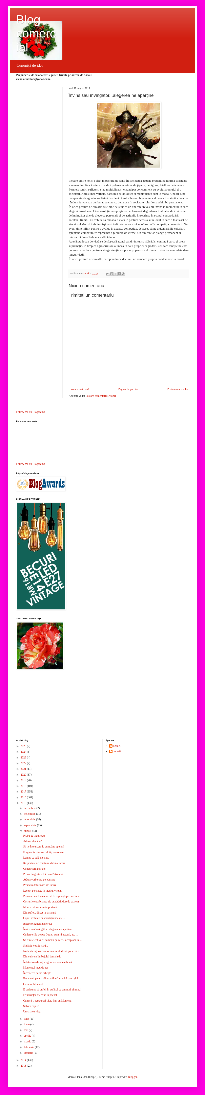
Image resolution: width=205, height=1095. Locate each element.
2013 (24, 1065)
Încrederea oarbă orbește (37, 973)
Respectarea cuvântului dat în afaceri (44, 863)
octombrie (30, 819)
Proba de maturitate (34, 835)
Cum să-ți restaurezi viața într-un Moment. (47, 1000)
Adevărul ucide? (32, 841)
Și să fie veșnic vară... (35, 945)
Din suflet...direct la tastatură (39, 912)
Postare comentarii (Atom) (101, 395)
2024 (24, 751)
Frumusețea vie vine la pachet (40, 995)
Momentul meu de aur (35, 967)
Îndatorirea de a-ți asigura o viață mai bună (47, 962)
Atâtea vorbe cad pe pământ (39, 879)
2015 (24, 803)
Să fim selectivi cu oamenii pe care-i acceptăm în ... (52, 940)
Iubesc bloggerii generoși (37, 923)
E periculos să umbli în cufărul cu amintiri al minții (52, 989)
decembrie (30, 808)
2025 (24, 746)
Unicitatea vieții (32, 1011)
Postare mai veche (177, 389)
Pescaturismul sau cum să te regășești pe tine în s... (52, 896)
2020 (24, 774)
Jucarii (117, 751)
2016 (24, 797)
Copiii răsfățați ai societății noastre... (44, 918)
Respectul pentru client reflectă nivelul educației (50, 978)
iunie (27, 1024)
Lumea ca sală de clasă (36, 857)
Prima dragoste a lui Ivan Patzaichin (43, 874)
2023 (24, 757)
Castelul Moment (33, 984)
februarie (29, 1047)
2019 (24, 780)
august (28, 830)
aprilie (28, 1035)
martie (28, 1041)
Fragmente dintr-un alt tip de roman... (44, 852)
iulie (26, 1018)
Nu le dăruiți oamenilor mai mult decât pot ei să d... (52, 951)
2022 (24, 763)
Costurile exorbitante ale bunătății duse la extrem (51, 901)
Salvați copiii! (31, 1006)
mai (26, 1030)
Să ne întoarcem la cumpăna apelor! (43, 846)
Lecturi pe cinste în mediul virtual (42, 890)
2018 (24, 785)
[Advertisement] (102, 705)
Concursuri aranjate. (34, 868)
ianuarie (29, 1052)
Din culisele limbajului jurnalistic (42, 956)
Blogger (132, 1076)
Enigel (117, 745)
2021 (24, 768)
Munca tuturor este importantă (40, 907)
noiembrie (30, 813)
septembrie (30, 825)
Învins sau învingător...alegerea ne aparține (47, 929)
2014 (24, 1060)
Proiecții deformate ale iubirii (40, 885)
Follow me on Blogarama (30, 411)
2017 (24, 791)
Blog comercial (36, 33)
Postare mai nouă (79, 389)
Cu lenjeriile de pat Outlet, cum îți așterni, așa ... (50, 934)
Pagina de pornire (128, 389)
